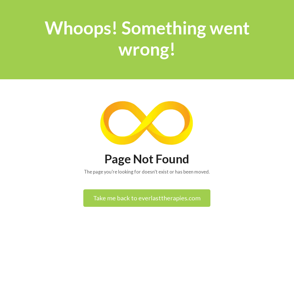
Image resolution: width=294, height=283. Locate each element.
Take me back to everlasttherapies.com (147, 198)
